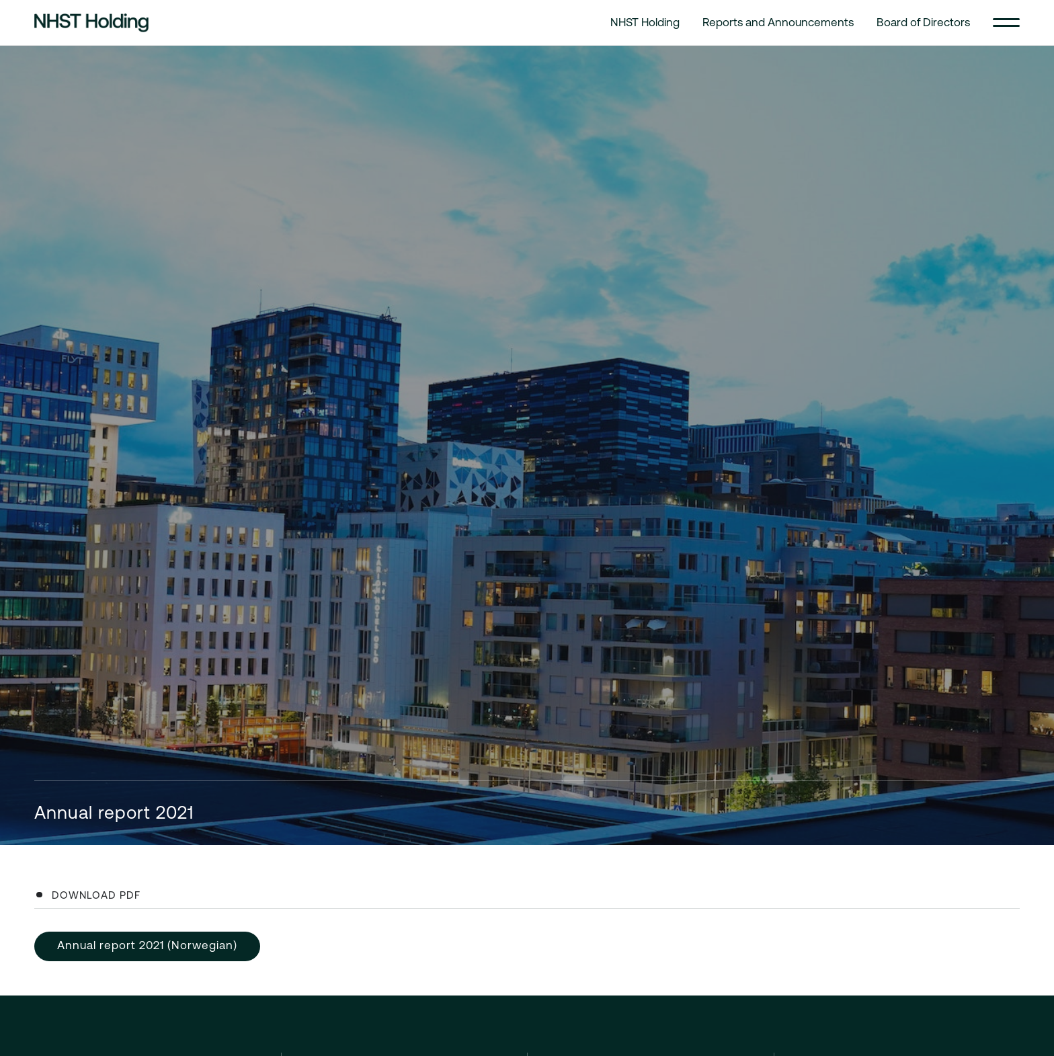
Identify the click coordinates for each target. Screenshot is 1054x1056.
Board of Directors (923, 22)
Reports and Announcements (778, 22)
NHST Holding (645, 22)
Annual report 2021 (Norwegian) (147, 945)
